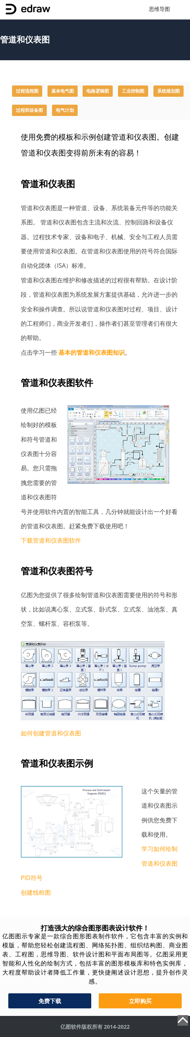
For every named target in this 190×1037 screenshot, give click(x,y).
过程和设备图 (29, 110)
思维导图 (159, 9)
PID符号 (32, 878)
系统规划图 (168, 91)
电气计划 (65, 110)
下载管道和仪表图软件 (51, 540)
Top (183, 1020)
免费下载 (49, 1001)
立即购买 (140, 1001)
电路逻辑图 (97, 91)
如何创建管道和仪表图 (51, 733)
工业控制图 (133, 91)
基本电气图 (62, 91)
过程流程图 (27, 91)
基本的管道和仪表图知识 (91, 352)
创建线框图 (36, 892)
